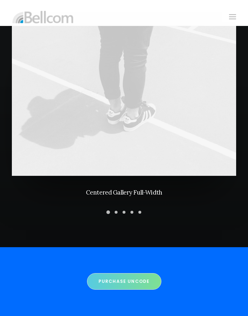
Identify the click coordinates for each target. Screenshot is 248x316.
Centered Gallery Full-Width (124, 192)
